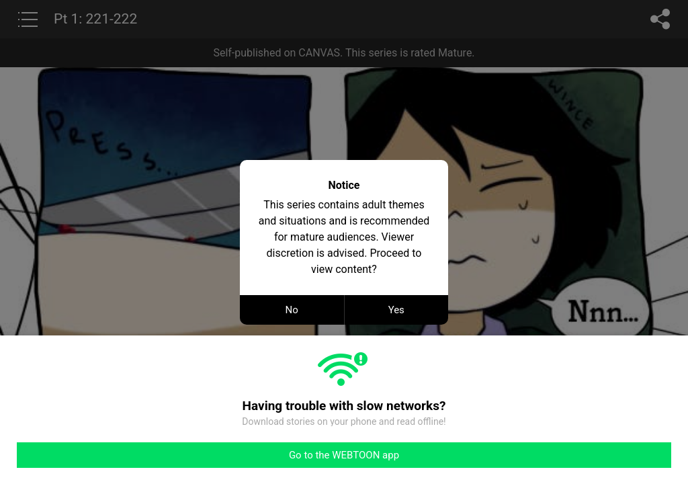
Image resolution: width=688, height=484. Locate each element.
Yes (396, 310)
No (292, 310)
